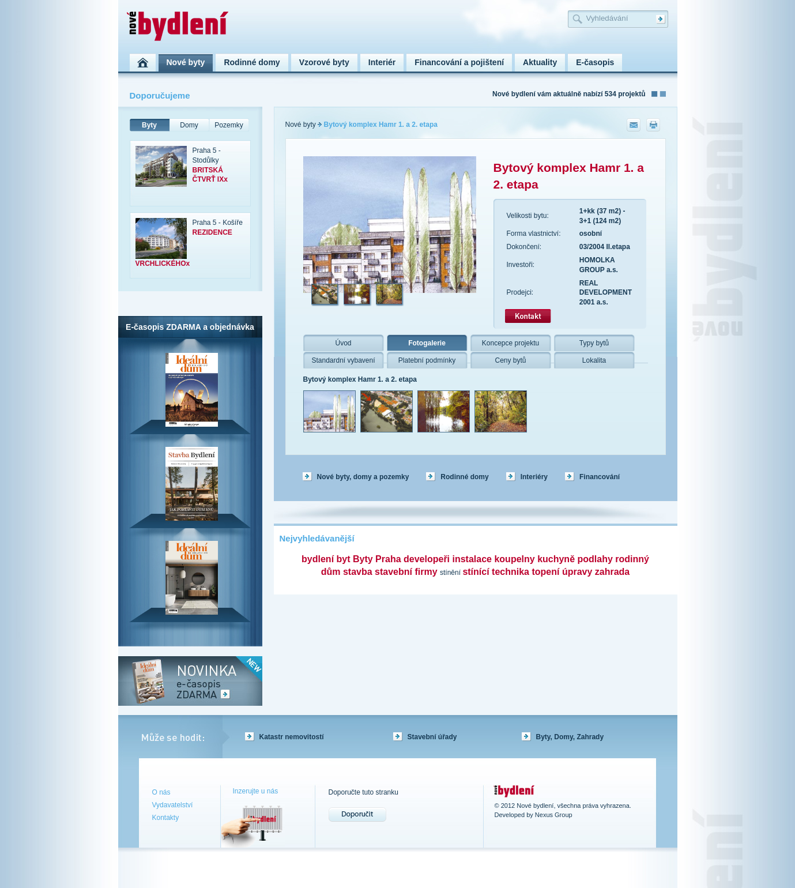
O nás (161, 792)
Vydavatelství (172, 805)
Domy (189, 125)
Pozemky (228, 125)
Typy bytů (594, 343)
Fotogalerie (427, 343)
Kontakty (165, 818)
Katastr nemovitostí (291, 737)
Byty (149, 125)
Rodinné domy (464, 477)
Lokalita (594, 360)
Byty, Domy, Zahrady (570, 737)
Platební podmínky (426, 360)
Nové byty (300, 125)
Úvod (343, 343)
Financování (599, 477)
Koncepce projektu (510, 343)
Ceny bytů (510, 360)
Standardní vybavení (343, 360)
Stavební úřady (432, 737)
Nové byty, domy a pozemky (363, 477)
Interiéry (534, 477)
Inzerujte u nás (255, 791)
